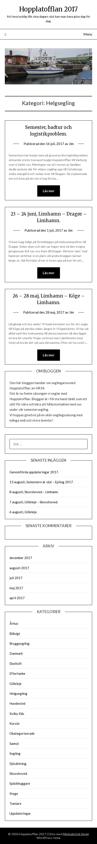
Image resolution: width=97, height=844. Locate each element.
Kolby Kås (16, 714)
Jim (71, 144)
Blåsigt (14, 634)
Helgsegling (18, 693)
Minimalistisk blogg (76, 834)
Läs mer (48, 191)
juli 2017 (15, 578)
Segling (15, 753)
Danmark (16, 653)
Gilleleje (15, 684)
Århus (13, 623)
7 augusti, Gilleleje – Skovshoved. (33, 502)
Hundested (17, 703)
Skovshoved (18, 773)
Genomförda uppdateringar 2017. (34, 472)
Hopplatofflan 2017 (48, 9)
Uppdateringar (20, 813)
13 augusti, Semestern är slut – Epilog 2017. (41, 482)
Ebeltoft (15, 664)
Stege (13, 794)
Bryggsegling (19, 643)
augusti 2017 (19, 568)
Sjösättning (17, 764)
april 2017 (17, 598)
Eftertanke (17, 673)
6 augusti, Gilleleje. (23, 512)
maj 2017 (16, 588)
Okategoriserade (22, 733)
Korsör (14, 723)
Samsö (14, 743)
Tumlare (15, 803)
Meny (87, 34)
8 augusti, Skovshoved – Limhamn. (34, 492)
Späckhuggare (19, 783)
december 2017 (20, 558)
